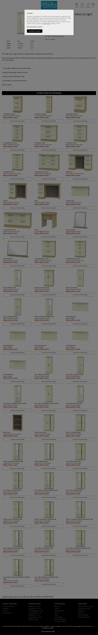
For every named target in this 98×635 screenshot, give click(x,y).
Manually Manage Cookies (34, 26)
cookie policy (46, 23)
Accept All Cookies (34, 31)
